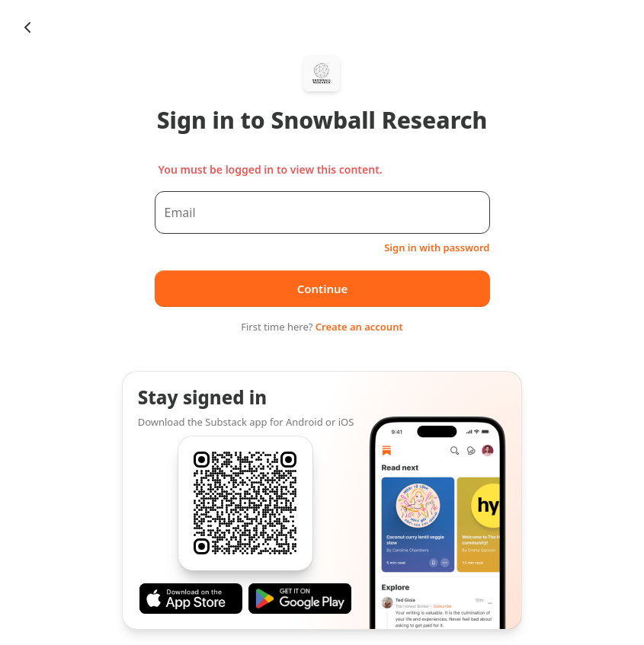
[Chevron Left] (27, 27)
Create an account (359, 327)
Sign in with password (436, 247)
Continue (322, 288)
